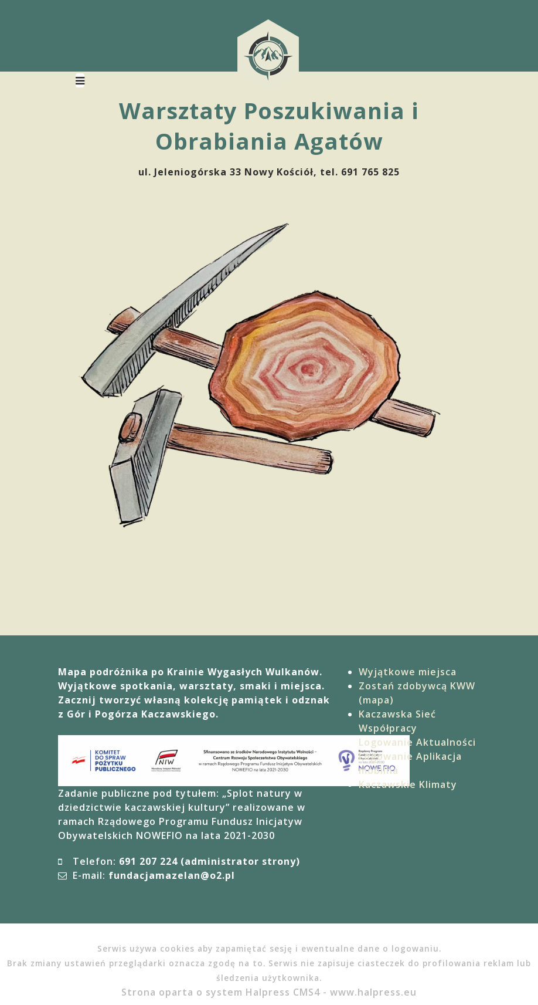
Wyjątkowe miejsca (408, 671)
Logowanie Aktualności (417, 742)
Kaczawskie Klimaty (408, 784)
